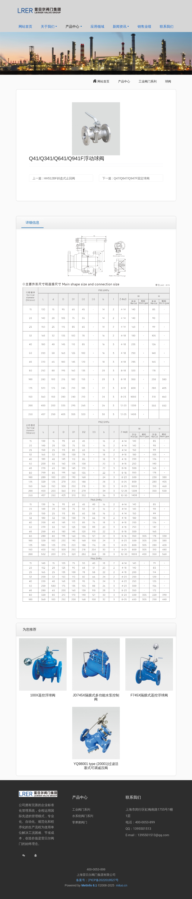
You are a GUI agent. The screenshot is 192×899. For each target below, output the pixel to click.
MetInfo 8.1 (89, 885)
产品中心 (124, 81)
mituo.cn (121, 885)
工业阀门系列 (148, 81)
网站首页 (25, 26)
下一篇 (125, 178)
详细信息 (32, 222)
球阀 (168, 81)
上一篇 (53, 178)
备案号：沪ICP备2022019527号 (97, 880)
